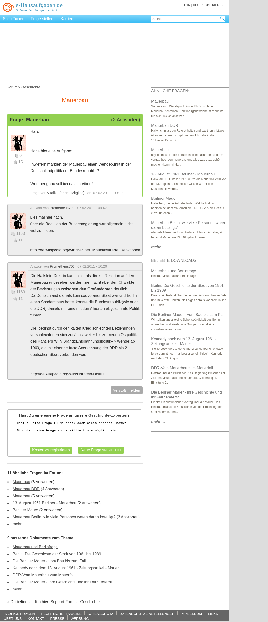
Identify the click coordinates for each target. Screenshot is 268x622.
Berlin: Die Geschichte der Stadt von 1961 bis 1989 (57, 554)
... (158, 247)
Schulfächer (13, 19)
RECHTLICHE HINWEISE (61, 613)
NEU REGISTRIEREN (208, 5)
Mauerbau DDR (26, 489)
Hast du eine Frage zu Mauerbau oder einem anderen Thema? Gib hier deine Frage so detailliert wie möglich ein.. (74, 433)
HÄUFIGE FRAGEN (19, 613)
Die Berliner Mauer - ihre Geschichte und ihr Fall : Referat (62, 582)
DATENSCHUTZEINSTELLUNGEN (147, 613)
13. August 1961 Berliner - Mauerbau (44, 503)
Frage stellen (42, 19)
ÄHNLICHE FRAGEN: (170, 91)
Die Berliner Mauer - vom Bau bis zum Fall (49, 561)
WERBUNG (80, 618)
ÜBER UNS (13, 618)
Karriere (67, 19)
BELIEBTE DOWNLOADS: (174, 260)
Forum (12, 87)
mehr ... (19, 524)
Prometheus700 (62, 208)
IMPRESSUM (191, 613)
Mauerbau (21, 482)
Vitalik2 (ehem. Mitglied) (65, 193)
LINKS (213, 613)
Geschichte (90, 602)
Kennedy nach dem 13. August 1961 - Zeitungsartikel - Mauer (66, 568)
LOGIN (185, 5)
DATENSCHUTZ (100, 613)
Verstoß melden (126, 390)
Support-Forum (63, 602)
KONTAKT (36, 618)
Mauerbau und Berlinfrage (35, 547)
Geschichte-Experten (107, 415)
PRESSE (57, 618)
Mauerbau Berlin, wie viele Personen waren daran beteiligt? (64, 517)
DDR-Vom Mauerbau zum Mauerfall (43, 575)
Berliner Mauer (25, 510)
